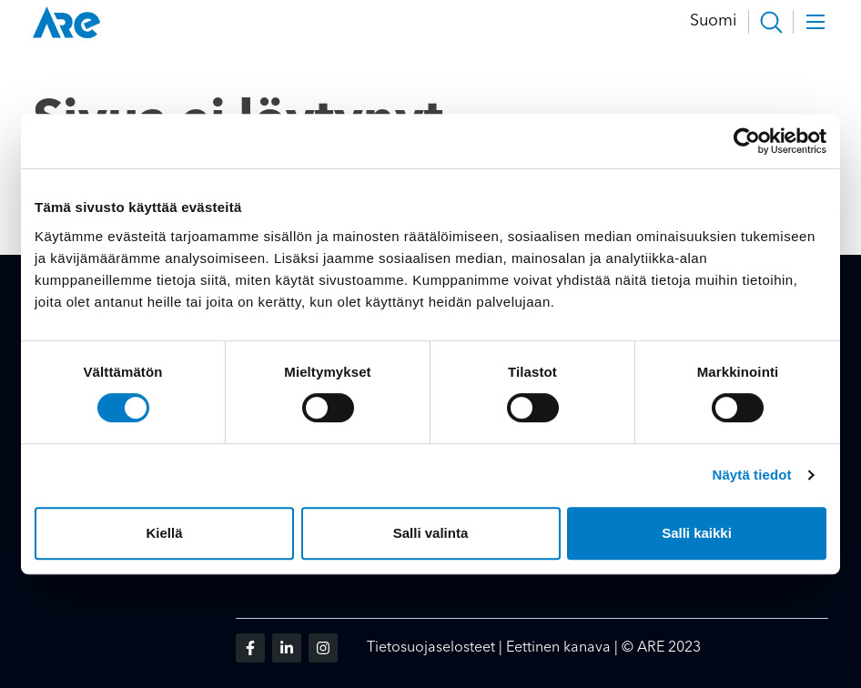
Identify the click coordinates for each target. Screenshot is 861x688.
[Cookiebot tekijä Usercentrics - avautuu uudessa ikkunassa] (746, 141)
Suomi (713, 21)
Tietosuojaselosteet (431, 648)
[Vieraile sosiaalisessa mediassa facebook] (250, 648)
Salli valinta (431, 533)
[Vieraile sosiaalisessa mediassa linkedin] (286, 648)
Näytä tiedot (752, 474)
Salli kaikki (697, 533)
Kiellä (164, 533)
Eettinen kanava (558, 648)
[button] (771, 22)
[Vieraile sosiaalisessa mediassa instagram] (323, 648)
